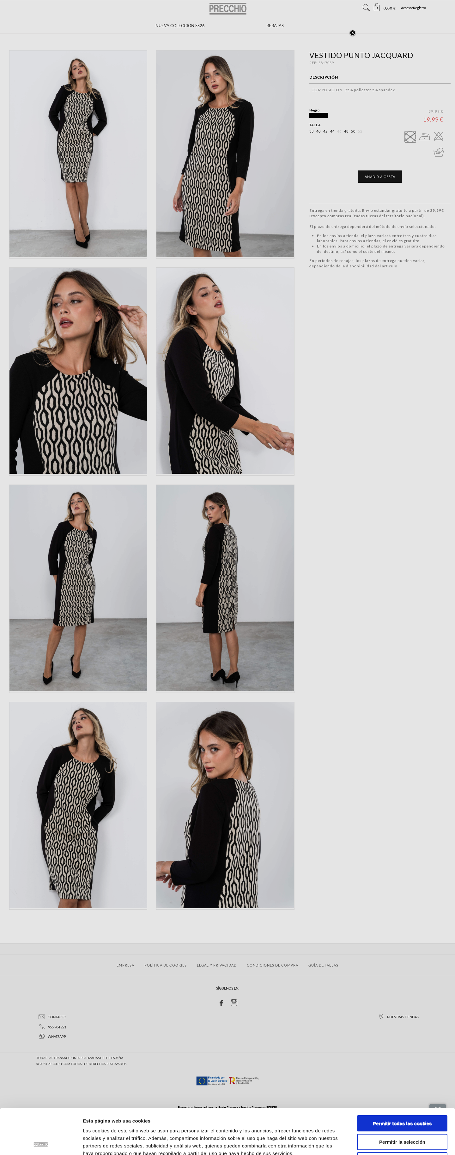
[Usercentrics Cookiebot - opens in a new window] (41, 1142)
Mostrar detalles (339, 1142)
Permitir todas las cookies (402, 1078)
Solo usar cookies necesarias (402, 1114)
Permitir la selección (402, 1096)
